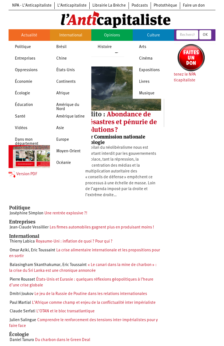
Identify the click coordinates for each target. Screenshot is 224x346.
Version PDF (23, 174)
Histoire (105, 47)
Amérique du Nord (67, 107)
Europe (62, 140)
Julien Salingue (23, 320)
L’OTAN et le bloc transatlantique (65, 311)
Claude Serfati (22, 311)
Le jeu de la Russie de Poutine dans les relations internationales (90, 294)
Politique (23, 47)
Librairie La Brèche (109, 6)
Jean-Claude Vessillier (29, 227)
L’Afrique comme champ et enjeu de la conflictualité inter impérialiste (94, 303)
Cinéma (146, 59)
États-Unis (65, 70)
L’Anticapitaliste (72, 6)
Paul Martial (20, 303)
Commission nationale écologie (115, 139)
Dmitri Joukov (21, 294)
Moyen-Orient (68, 151)
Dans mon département (26, 142)
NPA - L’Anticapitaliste (32, 6)
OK (205, 35)
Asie (60, 128)
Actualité (29, 35)
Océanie (63, 163)
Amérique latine (70, 117)
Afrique (63, 93)
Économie (23, 82)
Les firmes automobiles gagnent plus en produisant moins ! (102, 227)
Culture (153, 35)
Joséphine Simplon (26, 213)
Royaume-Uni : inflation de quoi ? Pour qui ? (74, 241)
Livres (144, 82)
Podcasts (140, 6)
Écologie (22, 93)
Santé (20, 117)
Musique (146, 93)
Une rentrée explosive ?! (65, 213)
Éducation (24, 105)
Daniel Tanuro (22, 340)
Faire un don (194, 6)
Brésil (61, 47)
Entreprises (25, 59)
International (70, 35)
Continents (66, 82)
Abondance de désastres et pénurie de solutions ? (121, 122)
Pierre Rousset (22, 280)
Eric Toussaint (43, 250)
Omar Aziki (19, 250)
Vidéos (21, 128)
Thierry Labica (22, 241)
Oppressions (26, 70)
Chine (61, 59)
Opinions (112, 35)
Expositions (149, 70)
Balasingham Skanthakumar (35, 265)
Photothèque (165, 6)
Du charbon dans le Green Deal (62, 340)
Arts (142, 47)
